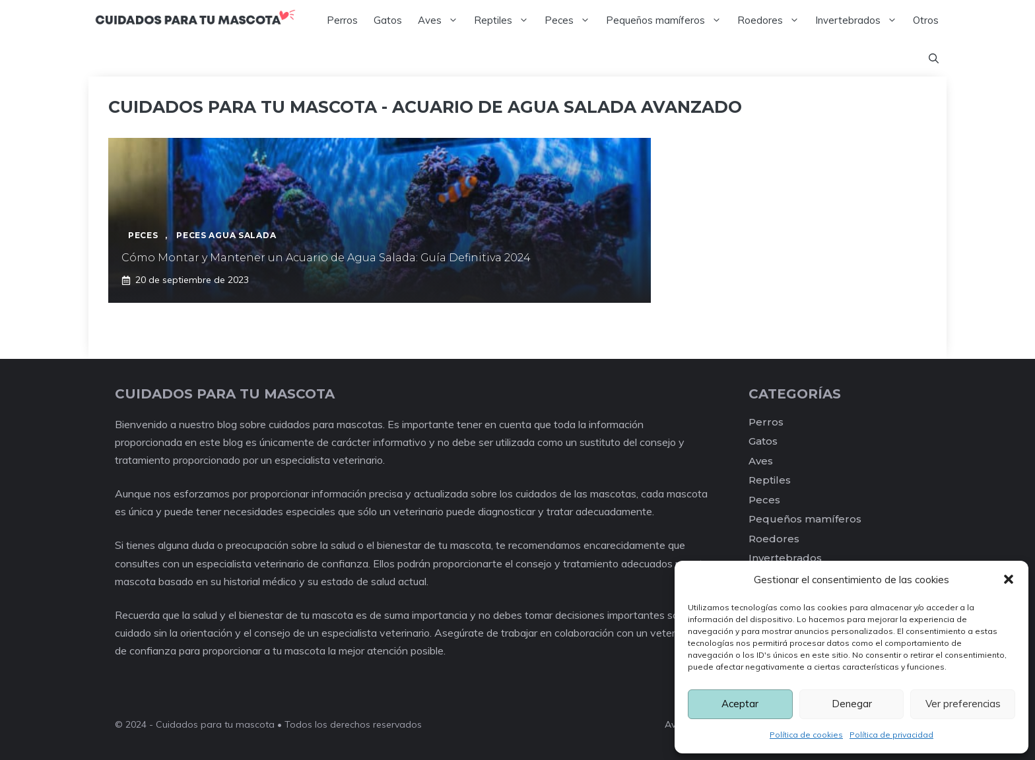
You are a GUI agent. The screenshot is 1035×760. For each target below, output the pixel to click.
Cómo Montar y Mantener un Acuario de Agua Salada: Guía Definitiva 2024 (326, 257)
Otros (926, 20)
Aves (442, 20)
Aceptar (739, 703)
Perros (342, 20)
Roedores (772, 20)
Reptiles (505, 20)
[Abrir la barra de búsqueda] (934, 59)
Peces (571, 20)
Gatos (388, 20)
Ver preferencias (963, 703)
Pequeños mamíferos (667, 20)
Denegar (852, 703)
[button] (1008, 579)
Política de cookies (806, 735)
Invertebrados (860, 20)
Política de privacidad (891, 735)
